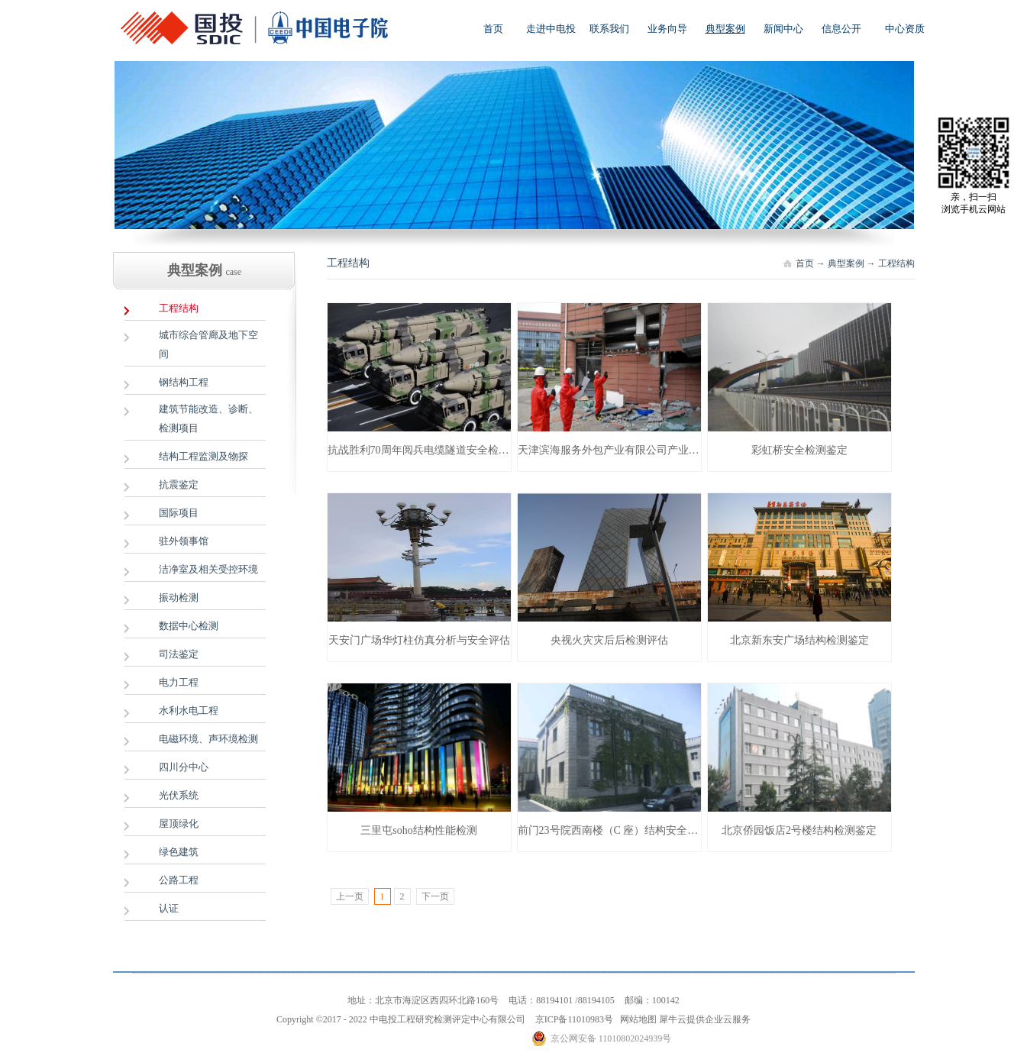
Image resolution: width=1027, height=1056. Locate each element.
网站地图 (636, 1019)
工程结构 (896, 263)
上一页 (349, 896)
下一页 (435, 896)
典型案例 (846, 263)
